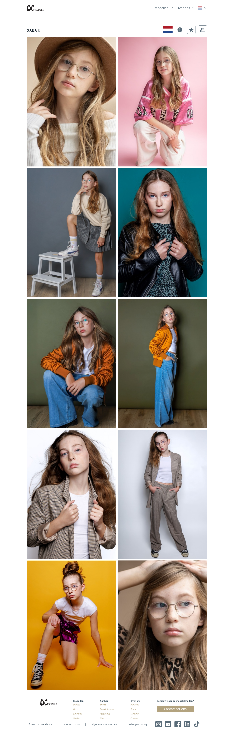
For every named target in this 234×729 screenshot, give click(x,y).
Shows (103, 704)
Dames (76, 704)
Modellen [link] (162, 8)
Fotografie (105, 713)
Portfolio (135, 704)
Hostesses (105, 718)
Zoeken (76, 718)
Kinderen (77, 713)
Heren (76, 709)
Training (135, 713)
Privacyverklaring (138, 724)
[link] (202, 8)
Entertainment (107, 709)
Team (133, 709)
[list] (164, 7)
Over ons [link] (183, 8)
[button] (180, 30)
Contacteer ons (175, 709)
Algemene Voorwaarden (104, 724)
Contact (134, 718)
